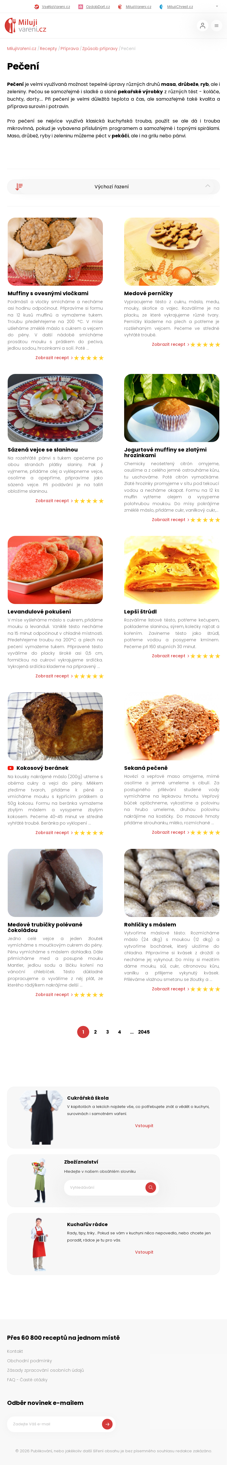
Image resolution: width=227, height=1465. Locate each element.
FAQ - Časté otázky (27, 1380)
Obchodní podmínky (29, 1361)
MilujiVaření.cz (21, 49)
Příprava (70, 49)
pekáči (120, 135)
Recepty (48, 49)
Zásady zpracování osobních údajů (45, 1370)
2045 (144, 1032)
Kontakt (15, 1351)
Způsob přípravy (100, 49)
